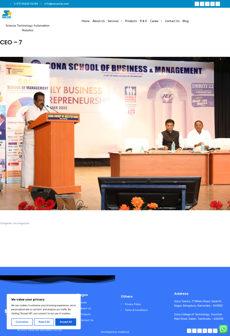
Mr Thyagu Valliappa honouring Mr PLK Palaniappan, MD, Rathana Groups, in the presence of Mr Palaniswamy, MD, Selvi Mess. (174, 237)
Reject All (44, 322)
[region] (44, 311)
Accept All (66, 322)
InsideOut (123, 332)
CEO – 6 (7, 234)
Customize (22, 322)
